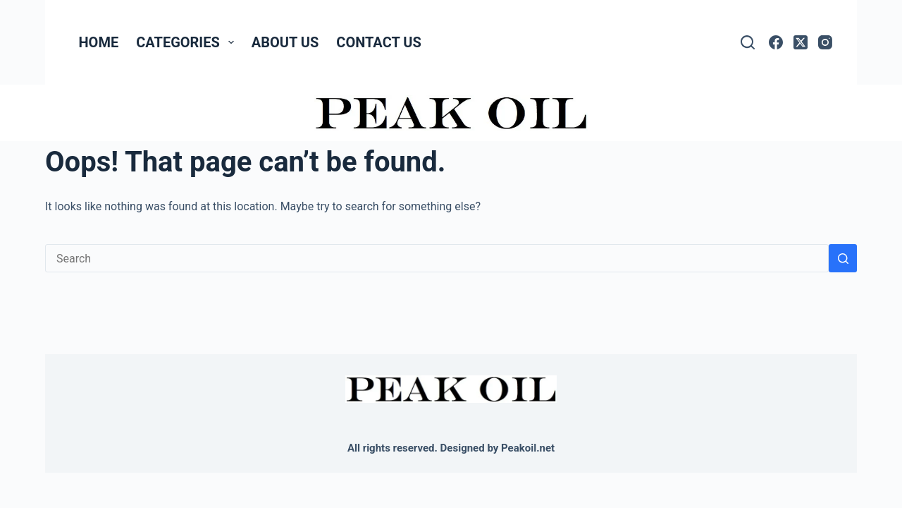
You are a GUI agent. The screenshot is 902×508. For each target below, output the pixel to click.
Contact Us (378, 42)
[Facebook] (776, 42)
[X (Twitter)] (800, 42)
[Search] (748, 42)
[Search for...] (437, 258)
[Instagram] (825, 42)
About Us (285, 42)
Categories (188, 42)
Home (99, 42)
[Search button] (843, 258)
